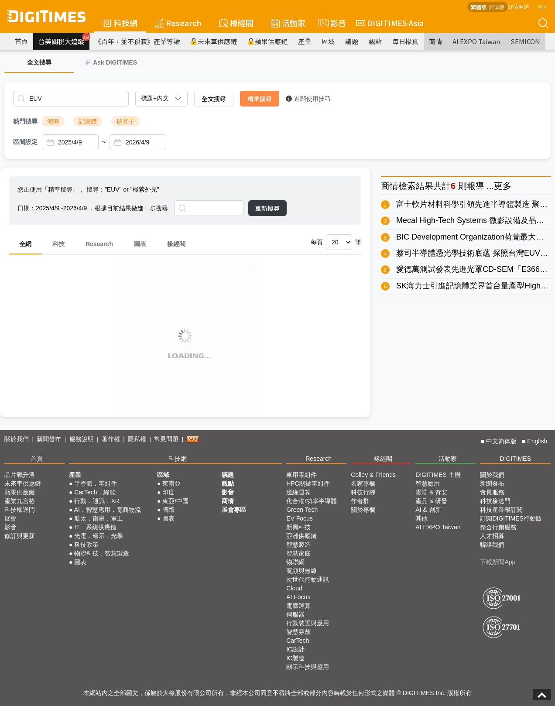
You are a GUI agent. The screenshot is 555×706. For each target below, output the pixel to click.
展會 (10, 518)
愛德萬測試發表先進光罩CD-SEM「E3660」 (474, 269)
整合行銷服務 (498, 527)
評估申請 (518, 6)
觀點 (375, 41)
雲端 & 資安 (431, 492)
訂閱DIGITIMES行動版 (511, 518)
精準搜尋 (259, 98)
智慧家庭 (298, 553)
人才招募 (492, 535)
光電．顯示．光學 (98, 535)
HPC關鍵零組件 (308, 483)
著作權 (111, 438)
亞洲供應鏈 (301, 535)
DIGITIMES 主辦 (437, 474)
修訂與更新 (19, 535)
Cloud (294, 588)
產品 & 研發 (431, 500)
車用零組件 (301, 474)
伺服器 (295, 614)
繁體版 (478, 6)
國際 (168, 509)
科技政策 (86, 544)
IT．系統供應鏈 (95, 527)
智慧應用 (427, 483)
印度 (168, 492)
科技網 (120, 22)
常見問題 (166, 438)
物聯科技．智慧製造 (101, 553)
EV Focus (299, 518)
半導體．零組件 (95, 483)
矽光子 (125, 121)
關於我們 (16, 438)
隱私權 (137, 438)
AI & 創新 (428, 509)
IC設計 (295, 649)
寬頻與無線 (301, 570)
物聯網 (295, 562)
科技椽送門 (19, 509)
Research (178, 22)
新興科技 (298, 527)
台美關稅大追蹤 (63, 39)
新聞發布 (49, 438)
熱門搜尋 (25, 121)
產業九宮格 (19, 500)
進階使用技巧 (308, 98)
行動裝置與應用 (307, 623)
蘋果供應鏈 (267, 41)
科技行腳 (363, 492)
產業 (304, 41)
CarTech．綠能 (94, 492)
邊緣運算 (298, 492)
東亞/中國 (175, 500)
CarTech (297, 640)
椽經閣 (236, 22)
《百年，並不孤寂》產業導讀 (137, 41)
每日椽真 (405, 41)
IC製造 (295, 658)
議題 (351, 41)
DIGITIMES (515, 458)
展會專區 (234, 509)
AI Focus (298, 596)
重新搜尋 (267, 208)
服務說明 (81, 438)
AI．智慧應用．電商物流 (107, 509)
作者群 (360, 500)
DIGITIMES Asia (390, 22)
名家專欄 (363, 483)
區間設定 (25, 141)
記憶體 (88, 121)
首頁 (21, 41)
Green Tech (302, 509)
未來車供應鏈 (213, 41)
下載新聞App (497, 562)
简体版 (496, 6)
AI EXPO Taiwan (476, 41)
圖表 (140, 243)
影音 (331, 22)
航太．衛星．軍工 (98, 518)
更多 (502, 186)
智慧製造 (298, 544)
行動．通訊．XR (96, 500)
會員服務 (492, 492)
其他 (421, 518)
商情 (435, 41)
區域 (328, 41)
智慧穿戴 (298, 631)
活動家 (288, 22)
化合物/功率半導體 (311, 500)
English (537, 441)
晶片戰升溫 (19, 474)
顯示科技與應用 (307, 666)
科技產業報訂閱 (501, 509)
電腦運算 (298, 605)
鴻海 (53, 121)
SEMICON (525, 41)
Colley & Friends (373, 474)
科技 (58, 243)
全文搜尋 (214, 98)
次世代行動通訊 (307, 579)
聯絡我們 (492, 544)
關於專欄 (363, 509)
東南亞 (171, 483)
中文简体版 (501, 441)
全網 (25, 243)
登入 (543, 6)
